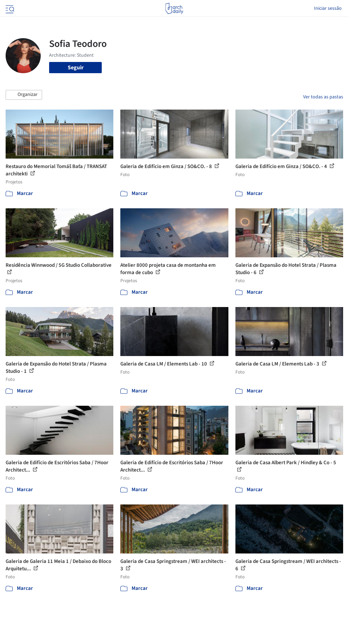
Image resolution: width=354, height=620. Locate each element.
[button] (24, 95)
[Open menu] (9, 8)
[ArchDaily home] (174, 8)
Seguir (76, 67)
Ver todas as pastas (323, 97)
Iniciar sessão (328, 8)
